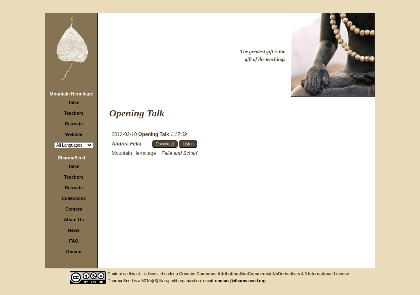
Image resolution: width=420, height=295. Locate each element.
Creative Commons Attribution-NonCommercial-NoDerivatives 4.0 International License (264, 274)
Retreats (74, 123)
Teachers (74, 113)
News (74, 230)
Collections (74, 198)
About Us (74, 219)
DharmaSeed (71, 157)
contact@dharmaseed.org (240, 281)
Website (73, 134)
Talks (73, 102)
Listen (188, 144)
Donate (73, 251)
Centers (73, 208)
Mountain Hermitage (71, 93)
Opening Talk (154, 134)
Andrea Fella (126, 144)
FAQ (74, 240)
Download (165, 144)
